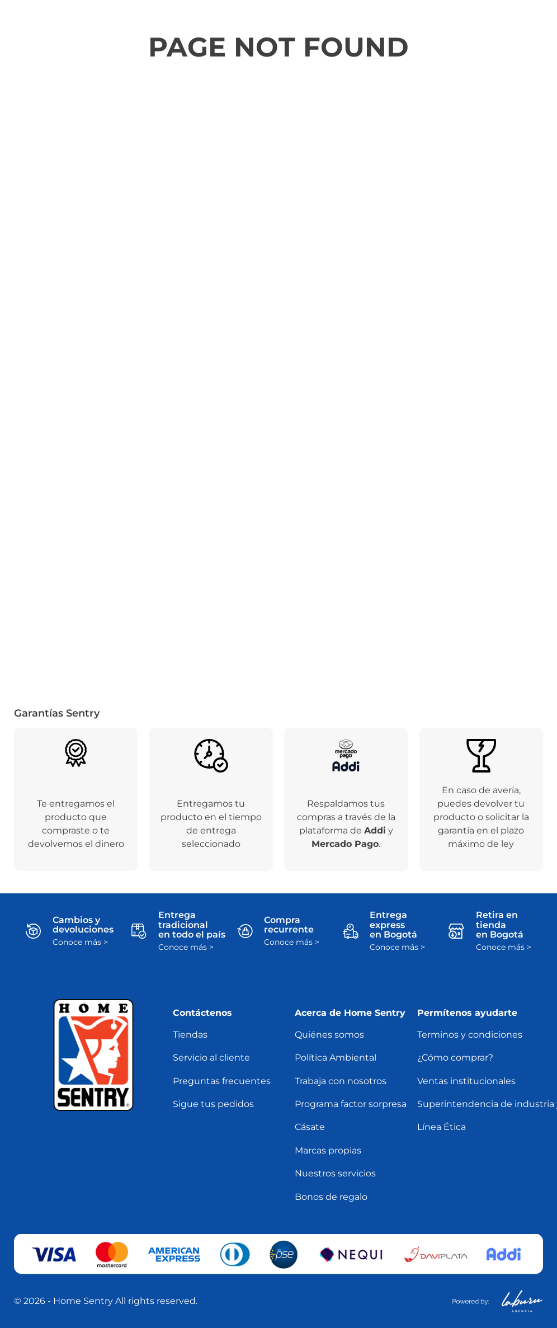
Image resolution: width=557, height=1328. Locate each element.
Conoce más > (80, 942)
